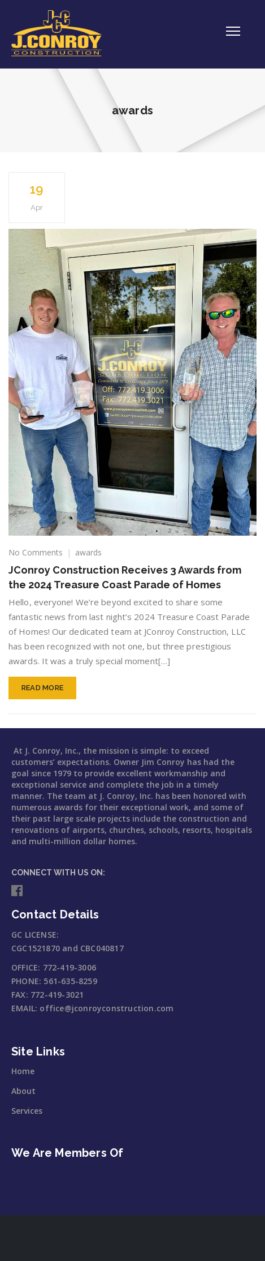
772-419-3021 (57, 994)
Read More (42, 687)
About (23, 1090)
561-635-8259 (70, 981)
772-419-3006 (69, 967)
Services (26, 1110)
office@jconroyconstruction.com (106, 1008)
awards (88, 552)
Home (22, 1071)
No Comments (35, 552)
